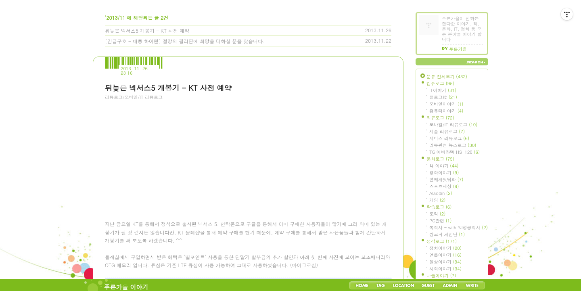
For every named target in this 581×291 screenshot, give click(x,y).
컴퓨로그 (440, 83)
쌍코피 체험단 (447, 234)
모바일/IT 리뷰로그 (453, 124)
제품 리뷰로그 (447, 131)
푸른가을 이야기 (126, 287)
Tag (380, 285)
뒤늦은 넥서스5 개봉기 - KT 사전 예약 (147, 30)
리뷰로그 (440, 118)
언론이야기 (445, 255)
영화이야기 (444, 173)
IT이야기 (442, 90)
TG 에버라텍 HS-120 (454, 152)
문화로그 (440, 159)
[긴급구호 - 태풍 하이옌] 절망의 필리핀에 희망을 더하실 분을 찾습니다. (185, 41)
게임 (437, 200)
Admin (450, 285)
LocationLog (403, 285)
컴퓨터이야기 (446, 111)
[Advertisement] (165, 149)
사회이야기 (445, 269)
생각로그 (441, 241)
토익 (437, 214)
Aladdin (440, 193)
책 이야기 (443, 166)
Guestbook (428, 285)
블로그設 (443, 97)
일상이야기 (445, 262)
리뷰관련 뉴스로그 (452, 145)
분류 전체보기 (446, 76)
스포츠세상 (444, 186)
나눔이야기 (441, 275)
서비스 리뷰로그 (449, 138)
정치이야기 (445, 248)
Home (362, 285)
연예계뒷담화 (446, 179)
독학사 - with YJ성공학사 (458, 227)
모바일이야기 (446, 104)
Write (472, 285)
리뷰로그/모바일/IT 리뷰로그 (134, 97)
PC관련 (440, 221)
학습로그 (438, 207)
